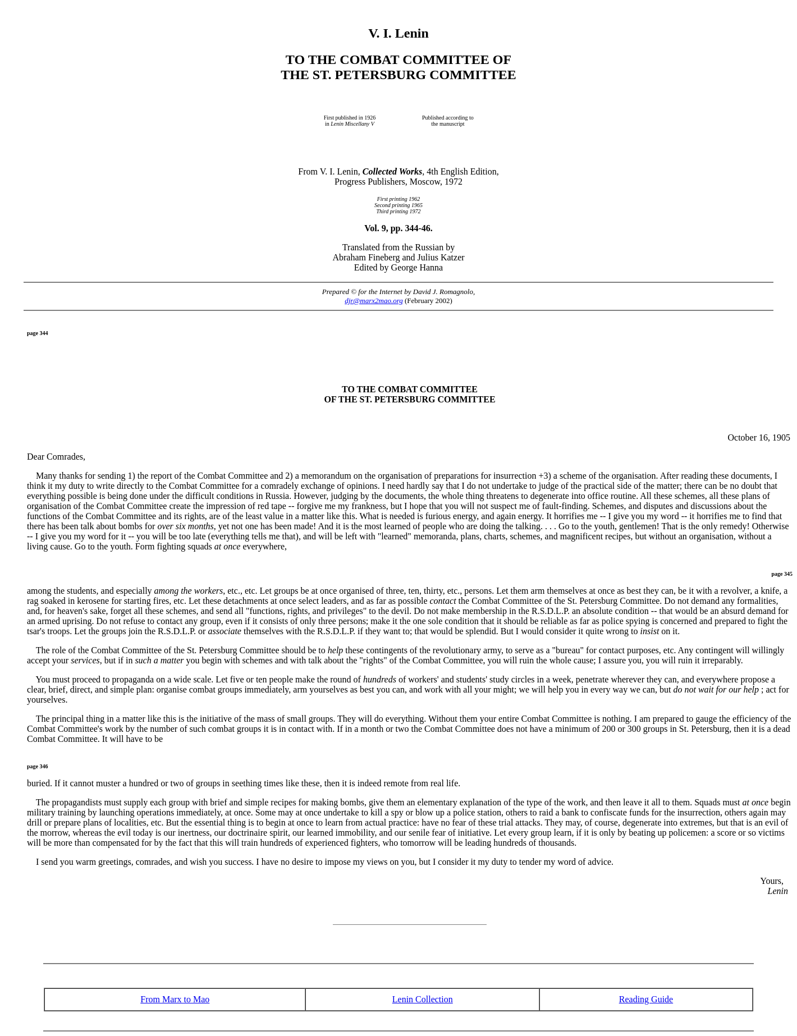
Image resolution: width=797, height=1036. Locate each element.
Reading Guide (646, 999)
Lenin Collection (422, 999)
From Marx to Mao (174, 999)
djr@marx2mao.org (374, 300)
